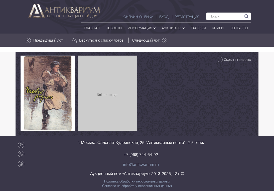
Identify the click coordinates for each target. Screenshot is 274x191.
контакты (239, 28)
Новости (114, 28)
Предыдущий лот (44, 40)
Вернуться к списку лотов (97, 40)
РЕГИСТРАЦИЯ (187, 17)
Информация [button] (142, 28)
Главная (92, 28)
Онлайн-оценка (138, 17)
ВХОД (164, 17)
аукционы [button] (173, 28)
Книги (218, 28)
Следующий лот (149, 40)
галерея (198, 28)
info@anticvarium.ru (141, 164)
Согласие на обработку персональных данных (137, 186)
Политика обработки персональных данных (137, 181)
